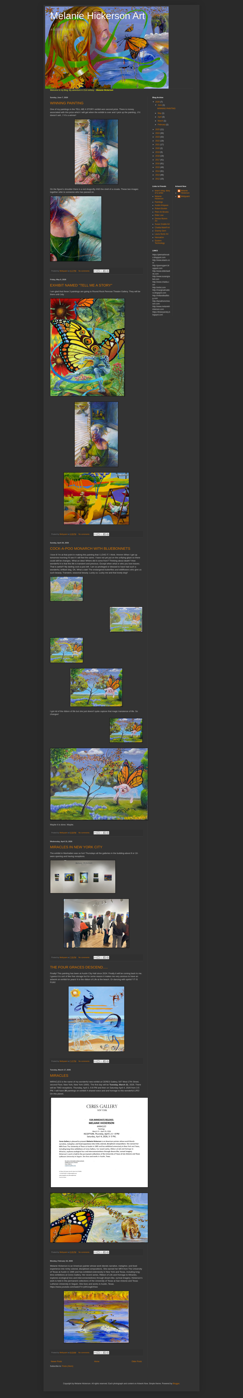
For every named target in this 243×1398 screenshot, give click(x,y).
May (160, 113)
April (160, 117)
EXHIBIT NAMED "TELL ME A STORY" (81, 285)
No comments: (84, 271)
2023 (157, 137)
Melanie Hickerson (159, 197)
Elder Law (159, 215)
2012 (157, 179)
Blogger (176, 1383)
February (162, 124)
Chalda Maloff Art (162, 227)
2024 (157, 133)
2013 (157, 175)
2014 (157, 171)
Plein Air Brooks (162, 212)
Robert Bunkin (161, 208)
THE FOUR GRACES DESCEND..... (79, 967)
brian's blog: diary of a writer (162, 192)
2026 (157, 102)
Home (96, 1361)
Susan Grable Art (162, 224)
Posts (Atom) (67, 1366)
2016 (157, 163)
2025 (157, 129)
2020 (157, 148)
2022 (157, 141)
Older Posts (137, 1361)
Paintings (159, 202)
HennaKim (159, 237)
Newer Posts (56, 1361)
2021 (157, 144)
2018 (157, 156)
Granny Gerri (160, 231)
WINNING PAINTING (66, 103)
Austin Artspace (161, 205)
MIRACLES (59, 1076)
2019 (157, 152)
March (161, 121)
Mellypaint (185, 196)
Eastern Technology (160, 242)
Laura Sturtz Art (161, 234)
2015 (157, 167)
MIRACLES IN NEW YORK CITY (76, 847)
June (160, 105)
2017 (157, 160)
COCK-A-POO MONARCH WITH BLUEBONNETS (90, 548)
